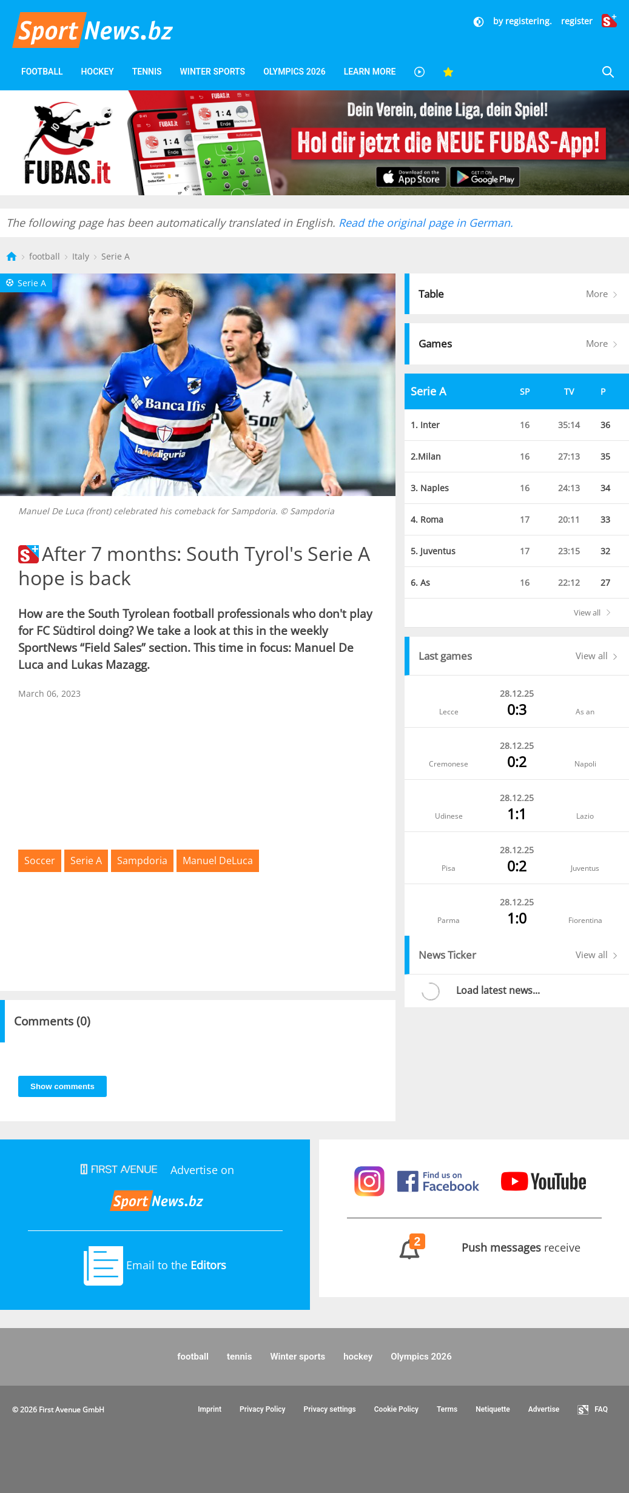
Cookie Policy (396, 1409)
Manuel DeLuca (218, 860)
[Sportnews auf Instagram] (371, 1180)
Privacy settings (330, 1409)
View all (599, 612)
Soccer (39, 860)
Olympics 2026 (294, 71)
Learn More (370, 71)
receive (474, 1247)
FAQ (592, 1410)
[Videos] (419, 72)
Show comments (62, 1086)
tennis (147, 71)
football (42, 71)
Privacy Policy (263, 1409)
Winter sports (213, 71)
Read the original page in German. (425, 222)
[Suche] (608, 72)
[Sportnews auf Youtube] (543, 1180)
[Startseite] (12, 256)
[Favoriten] (448, 72)
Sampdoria (142, 860)
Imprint (209, 1409)
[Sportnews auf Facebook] (440, 1180)
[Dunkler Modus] (480, 21)
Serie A (115, 256)
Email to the (155, 1265)
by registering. (522, 21)
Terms (447, 1409)
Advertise (544, 1409)
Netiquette (493, 1409)
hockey (97, 71)
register (577, 21)
